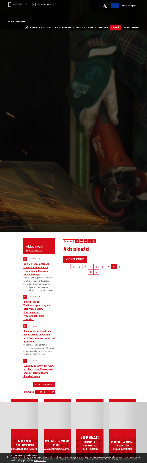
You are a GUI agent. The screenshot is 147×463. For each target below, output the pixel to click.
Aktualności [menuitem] (115, 27)
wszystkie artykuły (75, 259)
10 (91, 272)
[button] (77, 241)
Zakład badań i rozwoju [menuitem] (84, 27)
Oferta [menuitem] (57, 27)
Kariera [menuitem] (127, 27)
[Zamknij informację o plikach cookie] (8, 458)
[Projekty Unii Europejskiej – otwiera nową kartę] (123, 5)
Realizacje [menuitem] (67, 27)
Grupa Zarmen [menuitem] (46, 27)
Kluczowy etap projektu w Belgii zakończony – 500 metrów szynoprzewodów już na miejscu (39, 336)
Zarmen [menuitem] (34, 27)
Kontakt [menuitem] (136, 27)
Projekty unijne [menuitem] (103, 27)
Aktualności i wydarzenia (35, 248)
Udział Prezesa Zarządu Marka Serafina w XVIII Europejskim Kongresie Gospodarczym (36, 269)
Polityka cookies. (40, 461)
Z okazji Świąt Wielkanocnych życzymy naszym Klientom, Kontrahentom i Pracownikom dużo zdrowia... (36, 310)
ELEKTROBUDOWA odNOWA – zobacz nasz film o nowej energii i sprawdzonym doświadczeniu (38, 371)
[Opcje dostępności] (105, 6)
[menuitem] (26, 27)
